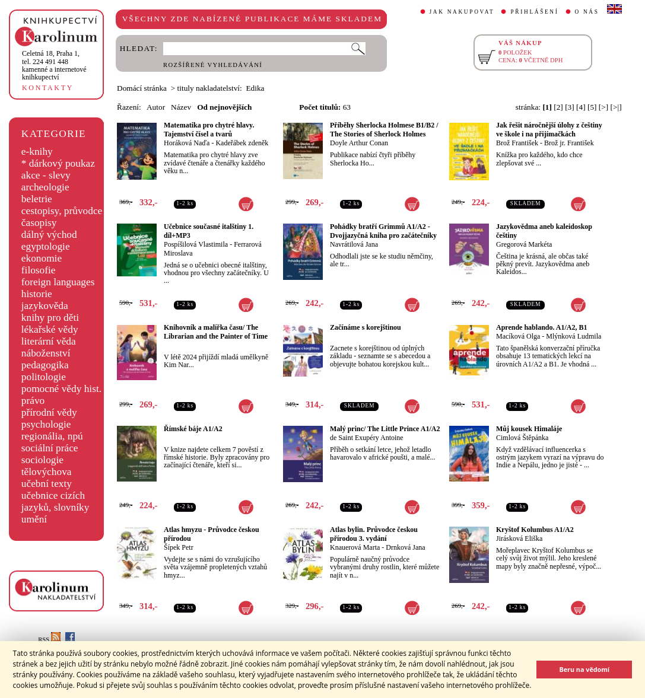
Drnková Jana (405, 547)
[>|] (616, 107)
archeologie (45, 187)
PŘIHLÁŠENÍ (534, 12)
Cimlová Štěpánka (522, 438)
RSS (49, 639)
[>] (603, 107)
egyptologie (45, 246)
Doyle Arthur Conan (359, 143)
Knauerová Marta (355, 547)
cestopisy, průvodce (62, 210)
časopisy (39, 222)
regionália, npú (52, 436)
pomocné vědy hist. (61, 388)
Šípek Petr (178, 547)
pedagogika (45, 365)
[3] (569, 107)
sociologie (42, 460)
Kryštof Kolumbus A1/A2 (535, 529)
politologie (43, 377)
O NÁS (587, 12)
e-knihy (37, 151)
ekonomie (41, 258)
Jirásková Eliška (519, 538)
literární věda (48, 341)
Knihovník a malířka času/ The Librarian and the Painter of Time (216, 331)
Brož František (517, 143)
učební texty (46, 483)
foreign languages (58, 282)
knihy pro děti (50, 317)
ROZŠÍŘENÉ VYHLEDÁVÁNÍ (212, 65)
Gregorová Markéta (524, 244)
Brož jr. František (569, 143)
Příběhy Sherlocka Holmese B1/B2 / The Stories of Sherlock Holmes (384, 129)
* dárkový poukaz (58, 163)
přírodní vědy (49, 412)
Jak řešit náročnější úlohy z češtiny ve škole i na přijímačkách (549, 129)
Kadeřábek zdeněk (241, 143)
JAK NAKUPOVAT (462, 12)
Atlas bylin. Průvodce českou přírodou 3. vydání (374, 534)
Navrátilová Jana (354, 244)
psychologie (46, 424)
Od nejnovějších (224, 107)
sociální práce (49, 448)
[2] (558, 107)
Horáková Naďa (186, 143)
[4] (581, 107)
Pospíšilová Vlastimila (196, 244)
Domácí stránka (142, 88)
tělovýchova (46, 471)
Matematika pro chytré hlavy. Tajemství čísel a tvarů (209, 129)
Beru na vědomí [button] (584, 669)
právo (33, 400)
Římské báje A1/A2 (193, 429)
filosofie (38, 270)
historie (36, 293)
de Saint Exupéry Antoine (366, 438)
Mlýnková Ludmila (573, 336)
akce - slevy (46, 175)
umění (34, 519)
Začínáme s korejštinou (365, 327)
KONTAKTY (48, 88)
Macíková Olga (518, 336)
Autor (156, 107)
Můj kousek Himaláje (529, 429)
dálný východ (49, 234)
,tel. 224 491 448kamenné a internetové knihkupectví (54, 65)
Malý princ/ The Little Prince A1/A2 (385, 429)
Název (181, 107)
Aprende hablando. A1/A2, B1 (541, 327)
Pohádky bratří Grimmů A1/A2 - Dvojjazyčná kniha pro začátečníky (383, 231)
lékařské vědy (49, 329)
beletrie (36, 199)
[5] (592, 107)
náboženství (46, 353)
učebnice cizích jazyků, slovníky (55, 501)
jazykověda (44, 305)
